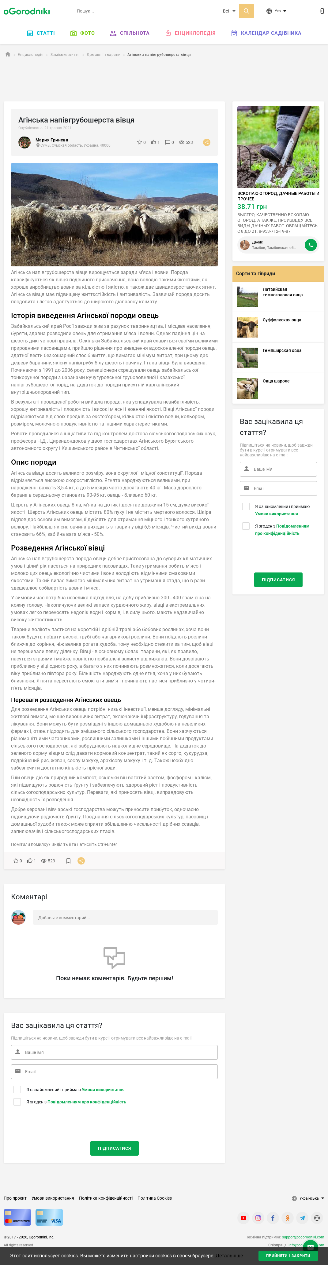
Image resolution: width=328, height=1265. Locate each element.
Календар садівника (266, 33)
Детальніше (229, 1256)
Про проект (15, 1198)
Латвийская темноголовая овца (283, 292)
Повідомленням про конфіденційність (86, 1101)
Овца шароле (276, 380)
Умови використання (103, 1089)
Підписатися (114, 1148)
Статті (40, 33)
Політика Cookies (155, 1198)
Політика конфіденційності (106, 1198)
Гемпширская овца (282, 350)
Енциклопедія (190, 33)
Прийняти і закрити (288, 1256)
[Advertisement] (164, 80)
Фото (82, 33)
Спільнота (130, 33)
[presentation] (48, 1122)
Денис (257, 242)
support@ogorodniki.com (303, 1237)
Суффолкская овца (282, 319)
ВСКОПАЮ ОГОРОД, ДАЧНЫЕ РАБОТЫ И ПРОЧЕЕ (278, 196)
